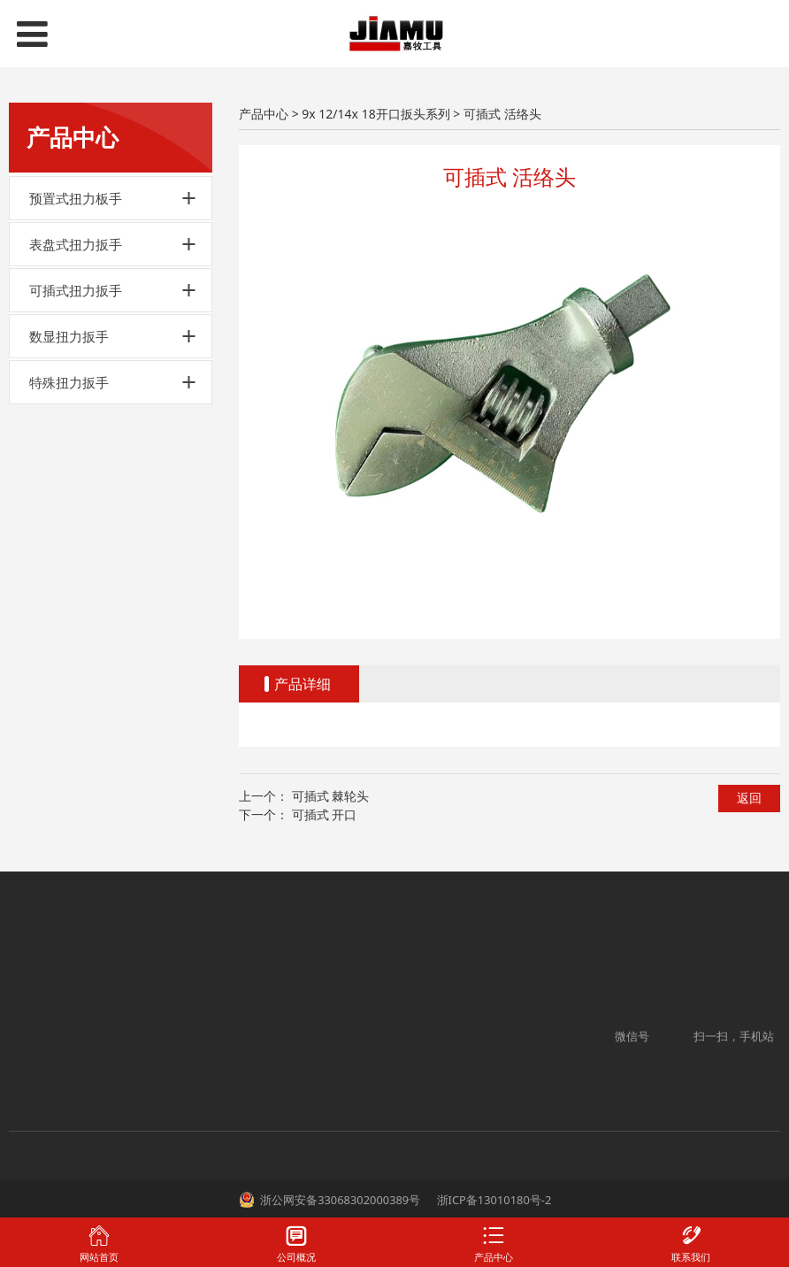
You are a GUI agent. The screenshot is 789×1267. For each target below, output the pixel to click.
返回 (749, 797)
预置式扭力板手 (75, 198)
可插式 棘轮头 (331, 795)
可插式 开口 (324, 814)
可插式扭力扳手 (75, 290)
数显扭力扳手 (69, 336)
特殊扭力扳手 (69, 382)
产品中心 (263, 113)
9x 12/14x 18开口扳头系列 (375, 113)
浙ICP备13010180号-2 (492, 1200)
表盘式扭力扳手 (75, 244)
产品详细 (302, 684)
